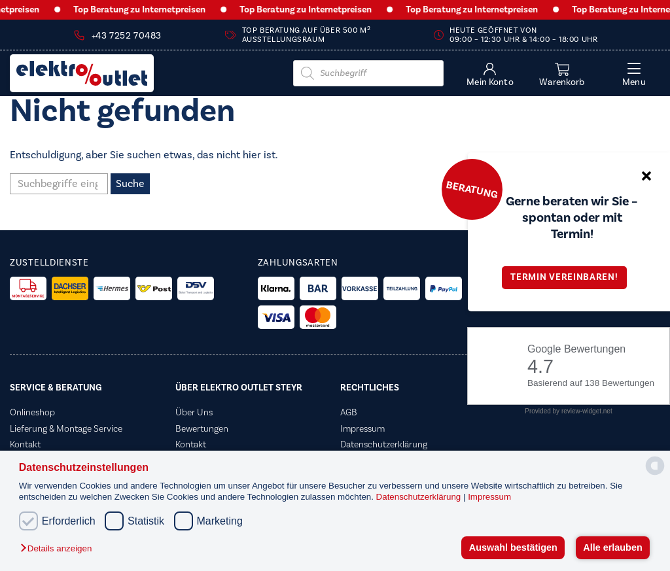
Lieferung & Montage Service (66, 429)
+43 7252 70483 (127, 36)
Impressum (489, 497)
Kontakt (25, 445)
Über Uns (194, 413)
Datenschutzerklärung (419, 497)
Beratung (472, 189)
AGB (348, 413)
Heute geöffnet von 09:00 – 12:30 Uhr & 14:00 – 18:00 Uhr (523, 35)
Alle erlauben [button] (612, 547)
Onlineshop (32, 413)
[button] (59, 549)
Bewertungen (201, 429)
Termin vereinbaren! (568, 277)
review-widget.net (586, 411)
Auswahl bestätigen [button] (513, 547)
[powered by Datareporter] (654, 473)
